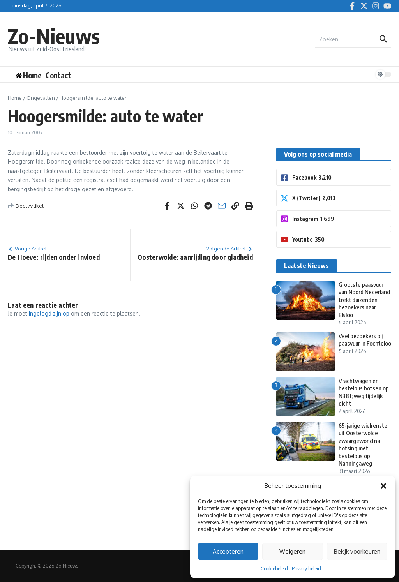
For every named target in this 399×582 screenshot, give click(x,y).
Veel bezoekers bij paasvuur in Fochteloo (365, 339)
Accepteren (228, 551)
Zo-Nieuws (54, 35)
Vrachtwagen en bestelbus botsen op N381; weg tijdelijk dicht (364, 392)
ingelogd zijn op (49, 313)
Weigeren (292, 551)
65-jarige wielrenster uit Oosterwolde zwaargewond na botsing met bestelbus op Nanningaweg (364, 444)
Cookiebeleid (274, 568)
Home (15, 98)
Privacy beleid (306, 568)
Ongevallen (40, 98)
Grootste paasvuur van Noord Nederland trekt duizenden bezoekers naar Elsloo (364, 299)
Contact (58, 75)
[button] (383, 486)
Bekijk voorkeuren (357, 551)
